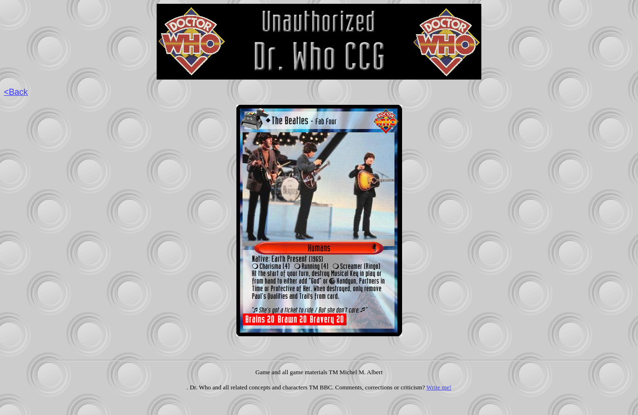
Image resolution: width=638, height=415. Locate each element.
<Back (16, 92)
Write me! (438, 387)
